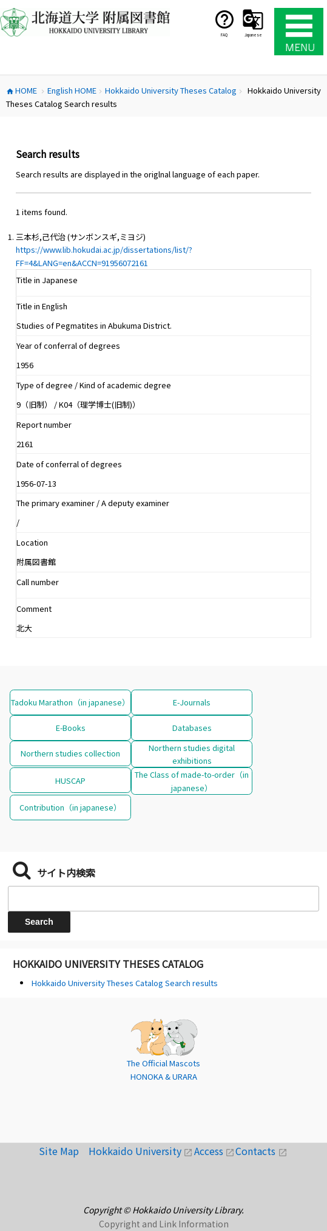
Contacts (261, 1151)
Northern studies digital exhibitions (192, 754)
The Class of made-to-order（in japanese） (192, 781)
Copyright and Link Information (164, 1224)
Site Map (64, 1151)
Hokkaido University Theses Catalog (108, 963)
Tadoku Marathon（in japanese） (70, 702)
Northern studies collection (70, 753)
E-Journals (192, 702)
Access (215, 1151)
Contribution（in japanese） (70, 807)
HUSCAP (70, 780)
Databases (192, 727)
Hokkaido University (141, 1151)
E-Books (71, 727)
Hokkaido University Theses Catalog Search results (125, 983)
